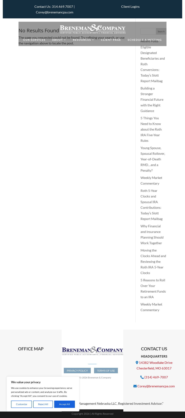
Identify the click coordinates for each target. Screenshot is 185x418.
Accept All (64, 404)
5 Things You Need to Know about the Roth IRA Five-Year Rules (151, 129)
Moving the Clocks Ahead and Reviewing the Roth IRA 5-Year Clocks (153, 261)
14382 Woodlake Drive (155, 362)
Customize (21, 404)
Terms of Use (106, 370)
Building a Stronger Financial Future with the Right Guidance (152, 99)
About (57, 39)
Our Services (34, 39)
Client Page (111, 39)
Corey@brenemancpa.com (156, 386)
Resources (82, 39)
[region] (43, 394)
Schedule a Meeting (145, 39)
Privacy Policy (77, 370)
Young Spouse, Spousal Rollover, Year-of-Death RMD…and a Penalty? (153, 159)
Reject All (43, 404)
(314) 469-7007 (156, 377)
